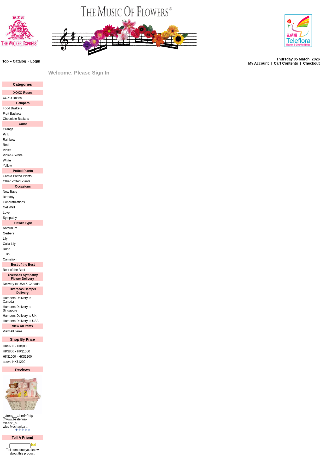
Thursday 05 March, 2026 (298, 59)
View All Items (12, 331)
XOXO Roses (12, 98)
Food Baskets (12, 108)
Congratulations (14, 202)
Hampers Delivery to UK (20, 316)
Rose (6, 249)
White (7, 160)
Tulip (6, 254)
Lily (5, 238)
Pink (6, 134)
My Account (258, 63)
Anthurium (10, 228)
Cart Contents (286, 63)
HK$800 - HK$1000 (16, 351)
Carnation (9, 259)
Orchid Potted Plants (17, 176)
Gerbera (8, 233)
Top (5, 61)
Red (6, 145)
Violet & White (12, 155)
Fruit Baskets (12, 113)
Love (6, 212)
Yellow (7, 165)
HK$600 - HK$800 (15, 346)
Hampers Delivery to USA (21, 321)
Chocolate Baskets (16, 119)
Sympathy (10, 218)
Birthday (8, 197)
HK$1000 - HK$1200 (17, 356)
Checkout (311, 63)
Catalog (19, 61)
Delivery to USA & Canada (21, 284)
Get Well (9, 207)
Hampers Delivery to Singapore (17, 308)
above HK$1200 (14, 362)
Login (35, 61)
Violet (7, 150)
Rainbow (9, 139)
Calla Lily (9, 244)
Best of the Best (14, 270)
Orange (8, 129)
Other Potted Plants (16, 181)
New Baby (10, 192)
